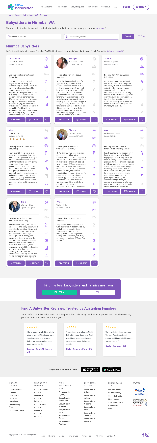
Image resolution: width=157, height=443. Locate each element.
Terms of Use (72, 436)
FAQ (115, 7)
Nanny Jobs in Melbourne (89, 396)
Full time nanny (114, 390)
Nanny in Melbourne (38, 394)
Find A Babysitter (46, 7)
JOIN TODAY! (59, 292)
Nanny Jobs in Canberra (89, 414)
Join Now (141, 7)
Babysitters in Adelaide (64, 422)
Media (61, 436)
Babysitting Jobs (77, 7)
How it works (93, 7)
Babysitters (28, 15)
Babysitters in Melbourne (64, 399)
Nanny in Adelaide (38, 415)
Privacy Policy (87, 436)
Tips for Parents (16, 390)
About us (99, 436)
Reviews (52, 436)
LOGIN (97, 292)
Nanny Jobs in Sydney (89, 391)
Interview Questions (13, 400)
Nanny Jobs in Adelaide (89, 420)
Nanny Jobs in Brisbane (89, 402)
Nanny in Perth (40, 404)
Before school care (114, 407)
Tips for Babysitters (14, 394)
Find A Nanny (62, 7)
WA (36, 15)
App (43, 436)
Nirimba (43, 15)
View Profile (16, 120)
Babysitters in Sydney (64, 393)
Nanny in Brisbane (38, 400)
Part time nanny (114, 393)
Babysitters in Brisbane (64, 405)
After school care (115, 402)
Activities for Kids (16, 410)
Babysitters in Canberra (64, 417)
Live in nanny (113, 399)
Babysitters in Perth (64, 411)
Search (18, 15)
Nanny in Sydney (41, 390)
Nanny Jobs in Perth (89, 408)
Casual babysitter (115, 396)
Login (126, 7)
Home (10, 15)
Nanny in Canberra (38, 409)
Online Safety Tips (14, 405)
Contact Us (105, 7)
